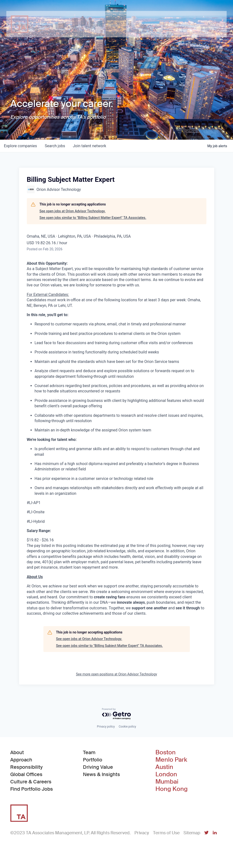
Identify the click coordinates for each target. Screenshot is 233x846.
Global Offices (26, 774)
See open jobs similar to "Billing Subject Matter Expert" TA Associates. (93, 218)
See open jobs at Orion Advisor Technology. (73, 211)
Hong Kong (171, 789)
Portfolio (92, 760)
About (17, 752)
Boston (165, 752)
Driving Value (98, 767)
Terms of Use (166, 833)
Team (89, 752)
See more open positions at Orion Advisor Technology (116, 674)
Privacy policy (106, 726)
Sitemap (191, 833)
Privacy (141, 833)
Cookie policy (127, 726)
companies (20, 146)
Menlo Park (171, 759)
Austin (164, 767)
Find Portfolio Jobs (31, 788)
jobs (55, 146)
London (166, 774)
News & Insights (101, 774)
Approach (21, 760)
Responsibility (26, 767)
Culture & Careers (30, 781)
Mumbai (166, 781)
